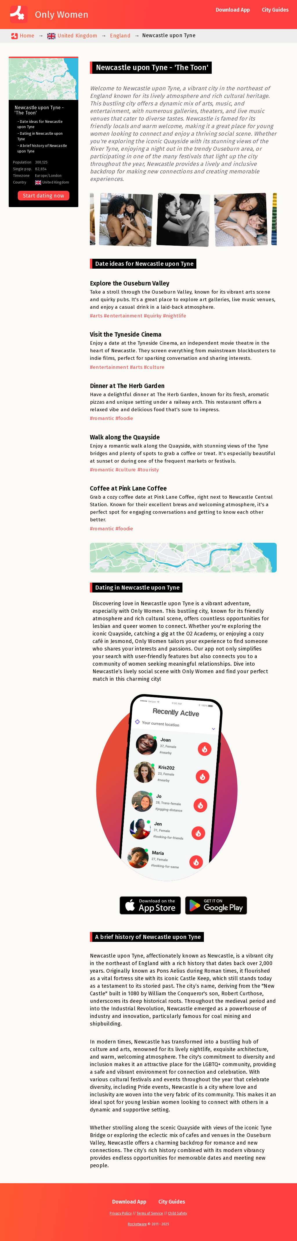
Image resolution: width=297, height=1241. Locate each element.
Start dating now (43, 196)
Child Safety (177, 1213)
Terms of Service (150, 1213)
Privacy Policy (120, 1213)
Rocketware (137, 1224)
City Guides (275, 10)
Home (22, 36)
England (120, 36)
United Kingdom (72, 36)
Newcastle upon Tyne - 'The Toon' (39, 110)
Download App (233, 10)
